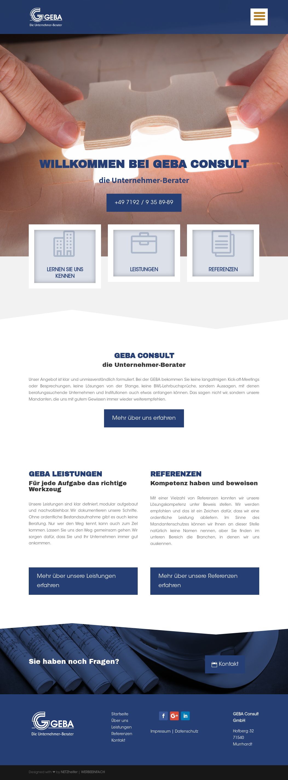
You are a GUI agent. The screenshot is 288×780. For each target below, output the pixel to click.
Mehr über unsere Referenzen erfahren (198, 581)
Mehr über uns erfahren (144, 418)
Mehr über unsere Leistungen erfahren (76, 581)
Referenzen (121, 734)
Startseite (119, 714)
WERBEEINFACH (93, 772)
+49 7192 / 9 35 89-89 (144, 202)
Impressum (161, 732)
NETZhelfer (69, 772)
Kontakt (228, 664)
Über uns (119, 721)
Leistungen (121, 728)
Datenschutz (186, 732)
